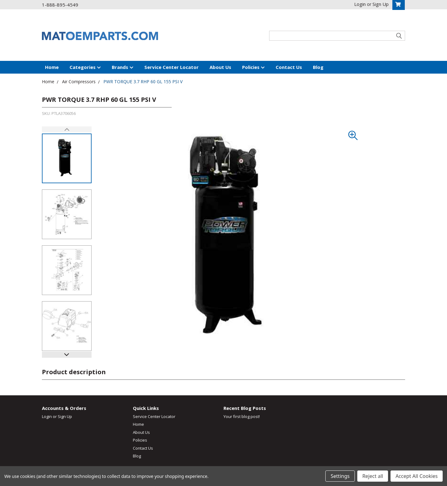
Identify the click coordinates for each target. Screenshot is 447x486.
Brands (122, 67)
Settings (340, 476)
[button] (67, 355)
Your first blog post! (242, 416)
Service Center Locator (171, 67)
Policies (253, 67)
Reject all (372, 476)
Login (47, 416)
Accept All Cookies (416, 476)
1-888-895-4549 (60, 5)
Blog (318, 67)
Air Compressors (79, 81)
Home (52, 67)
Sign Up (65, 416)
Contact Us (289, 67)
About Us (220, 67)
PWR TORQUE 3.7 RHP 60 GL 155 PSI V (143, 81)
